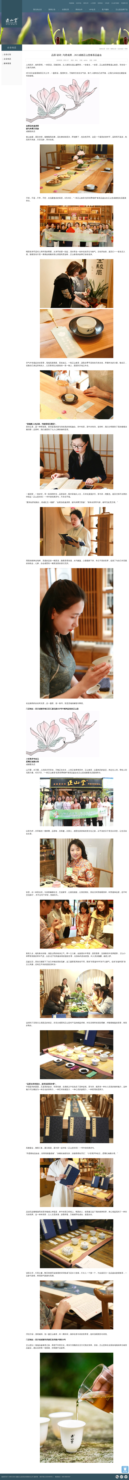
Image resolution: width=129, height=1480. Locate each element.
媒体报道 (7, 63)
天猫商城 (71, 3)
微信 (117, 1476)
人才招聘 (93, 3)
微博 (121, 1476)
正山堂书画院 (115, 3)
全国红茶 (65, 9)
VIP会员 (92, 9)
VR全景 (107, 3)
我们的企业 (37, 9)
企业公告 (7, 54)
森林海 (36, 1477)
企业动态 (120, 49)
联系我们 (100, 3)
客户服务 (105, 9)
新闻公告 (52, 9)
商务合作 (79, 9)
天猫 (126, 1476)
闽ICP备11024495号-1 (46, 1477)
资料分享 (85, 3)
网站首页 (11, 14)
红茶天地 (78, 3)
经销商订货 (124, 3)
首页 (107, 49)
